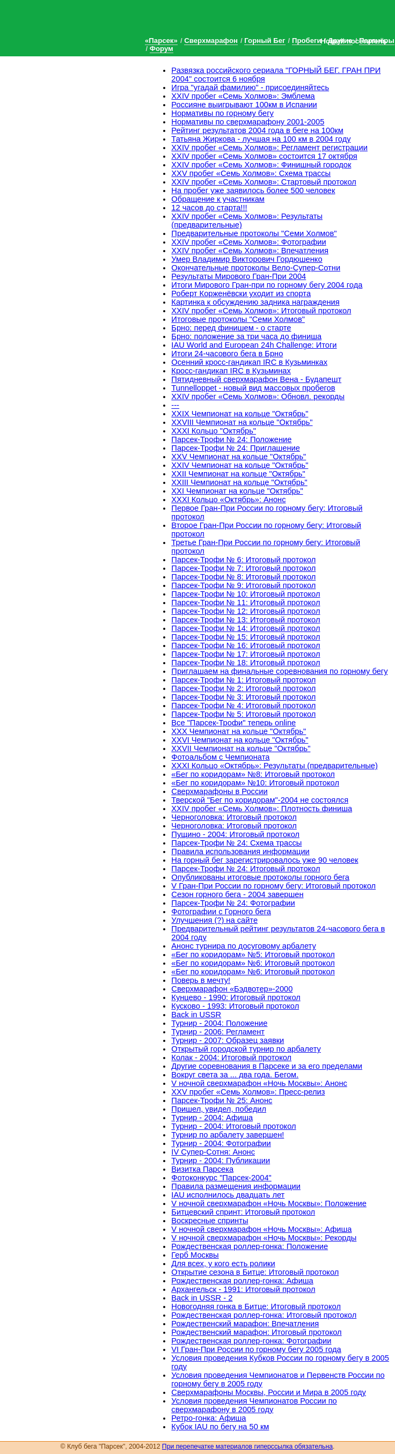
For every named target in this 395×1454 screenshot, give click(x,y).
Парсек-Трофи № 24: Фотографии (233, 903)
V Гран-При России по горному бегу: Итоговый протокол (273, 886)
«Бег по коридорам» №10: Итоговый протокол (255, 783)
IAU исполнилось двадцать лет (227, 1195)
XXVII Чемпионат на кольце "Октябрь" (240, 748)
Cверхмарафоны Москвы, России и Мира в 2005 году (268, 1392)
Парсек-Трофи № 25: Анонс (221, 1100)
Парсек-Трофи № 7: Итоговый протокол (243, 568)
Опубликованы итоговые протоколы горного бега (260, 877)
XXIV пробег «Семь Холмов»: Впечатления (249, 250)
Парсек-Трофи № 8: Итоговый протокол (243, 576)
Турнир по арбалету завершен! (227, 1134)
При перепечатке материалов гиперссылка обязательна (247, 1446)
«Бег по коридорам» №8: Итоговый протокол (252, 774)
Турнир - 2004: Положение (219, 1023)
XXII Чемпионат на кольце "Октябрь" (238, 473)
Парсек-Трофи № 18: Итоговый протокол (245, 662)
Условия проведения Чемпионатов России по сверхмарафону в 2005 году (254, 1405)
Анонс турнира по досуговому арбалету (243, 946)
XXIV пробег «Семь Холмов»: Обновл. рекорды (258, 396)
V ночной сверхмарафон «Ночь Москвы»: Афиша (261, 1229)
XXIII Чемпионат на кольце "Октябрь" (239, 482)
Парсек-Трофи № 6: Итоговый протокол (243, 559)
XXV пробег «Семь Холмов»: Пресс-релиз (248, 1092)
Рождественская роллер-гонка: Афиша (242, 1280)
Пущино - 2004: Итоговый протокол (235, 834)
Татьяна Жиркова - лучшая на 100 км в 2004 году (260, 139)
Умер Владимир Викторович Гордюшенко (246, 259)
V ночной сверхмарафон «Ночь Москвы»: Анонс (259, 1083)
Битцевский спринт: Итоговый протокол (243, 1212)
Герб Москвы (194, 1255)
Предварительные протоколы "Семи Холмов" (254, 233)
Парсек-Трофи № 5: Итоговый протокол (243, 714)
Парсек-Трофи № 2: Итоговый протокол (243, 688)
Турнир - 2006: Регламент (218, 1031)
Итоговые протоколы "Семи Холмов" (238, 319)
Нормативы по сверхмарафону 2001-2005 (247, 122)
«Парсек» (161, 40)
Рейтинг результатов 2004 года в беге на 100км (257, 130)
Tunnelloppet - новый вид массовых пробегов (253, 388)
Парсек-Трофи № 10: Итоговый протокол (245, 594)
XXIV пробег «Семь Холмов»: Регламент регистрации (269, 147)
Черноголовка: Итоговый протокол (233, 817)
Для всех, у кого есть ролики (223, 1263)
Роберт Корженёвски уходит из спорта (241, 293)
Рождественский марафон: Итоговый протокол (256, 1332)
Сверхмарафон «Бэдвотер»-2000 (231, 989)
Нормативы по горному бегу (222, 113)
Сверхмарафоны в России (219, 791)
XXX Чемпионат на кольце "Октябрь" (238, 731)
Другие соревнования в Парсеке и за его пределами (266, 1066)
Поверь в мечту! (200, 980)
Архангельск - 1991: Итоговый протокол (243, 1289)
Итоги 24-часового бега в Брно (227, 353)
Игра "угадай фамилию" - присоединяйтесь (250, 87)
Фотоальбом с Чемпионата (220, 757)
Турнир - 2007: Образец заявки (227, 1040)
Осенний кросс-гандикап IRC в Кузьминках (249, 362)
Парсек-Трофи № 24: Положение (231, 439)
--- (175, 405)
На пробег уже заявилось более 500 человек (253, 190)
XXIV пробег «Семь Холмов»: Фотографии (248, 242)
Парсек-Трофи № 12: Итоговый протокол (245, 611)
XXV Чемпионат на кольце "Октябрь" (238, 456)
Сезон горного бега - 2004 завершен (237, 894)
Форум (161, 49)
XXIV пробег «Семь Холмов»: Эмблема (242, 96)
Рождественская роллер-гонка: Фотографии (251, 1340)
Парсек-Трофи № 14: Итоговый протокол (245, 628)
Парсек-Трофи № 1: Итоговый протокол (243, 679)
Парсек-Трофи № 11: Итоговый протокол (245, 602)
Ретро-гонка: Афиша (208, 1418)
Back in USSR (196, 1014)
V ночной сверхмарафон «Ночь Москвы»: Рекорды (263, 1237)
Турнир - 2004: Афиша (212, 1117)
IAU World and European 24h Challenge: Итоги (254, 345)
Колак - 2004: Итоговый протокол (231, 1057)
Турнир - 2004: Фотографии (220, 1143)
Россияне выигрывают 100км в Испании (244, 104)
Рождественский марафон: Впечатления (245, 1323)
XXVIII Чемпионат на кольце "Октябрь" (241, 422)
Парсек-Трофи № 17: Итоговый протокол (245, 654)
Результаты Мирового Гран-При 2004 (238, 276)
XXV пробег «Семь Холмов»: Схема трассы (251, 173)
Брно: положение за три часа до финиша (246, 336)
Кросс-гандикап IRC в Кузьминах (231, 370)
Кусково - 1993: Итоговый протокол (235, 1006)
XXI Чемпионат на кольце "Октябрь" (237, 491)
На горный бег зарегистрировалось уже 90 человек (264, 860)
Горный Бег (264, 40)
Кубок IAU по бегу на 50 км (220, 1426)
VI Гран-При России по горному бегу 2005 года (256, 1349)
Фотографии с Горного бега (221, 911)
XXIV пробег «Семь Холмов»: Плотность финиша (261, 808)
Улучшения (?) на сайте (214, 920)
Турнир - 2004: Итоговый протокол (233, 1126)
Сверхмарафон (211, 40)
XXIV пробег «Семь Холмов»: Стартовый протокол (263, 182)
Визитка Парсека (202, 1169)
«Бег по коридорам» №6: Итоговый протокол (252, 963)
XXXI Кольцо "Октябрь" (213, 431)
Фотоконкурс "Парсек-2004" (221, 1177)
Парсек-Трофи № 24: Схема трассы (236, 843)
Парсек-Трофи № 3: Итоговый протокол (243, 697)
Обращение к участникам (218, 199)
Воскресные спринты (209, 1220)
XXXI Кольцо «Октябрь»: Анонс (228, 499)
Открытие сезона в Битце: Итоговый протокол (255, 1272)
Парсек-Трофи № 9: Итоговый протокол (243, 585)
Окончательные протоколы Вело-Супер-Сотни (255, 267)
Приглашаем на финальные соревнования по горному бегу (279, 671)
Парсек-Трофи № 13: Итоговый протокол (245, 619)
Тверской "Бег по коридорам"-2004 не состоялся (259, 800)
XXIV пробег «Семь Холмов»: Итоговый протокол (261, 310)
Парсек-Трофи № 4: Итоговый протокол (243, 705)
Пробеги (306, 40)
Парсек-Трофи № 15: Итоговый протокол (245, 637)
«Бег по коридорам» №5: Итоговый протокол (252, 954)
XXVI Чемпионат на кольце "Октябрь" (239, 740)
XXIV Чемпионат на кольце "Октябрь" (239, 465)
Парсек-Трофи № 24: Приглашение (235, 448)
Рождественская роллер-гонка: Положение (249, 1246)
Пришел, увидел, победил (218, 1109)
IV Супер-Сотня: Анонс (213, 1152)
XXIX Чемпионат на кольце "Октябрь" (239, 413)
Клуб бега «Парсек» (80, 23)
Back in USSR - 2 (201, 1298)
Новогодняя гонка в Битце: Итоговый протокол (256, 1306)
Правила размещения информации (236, 1186)
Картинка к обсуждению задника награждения (255, 302)
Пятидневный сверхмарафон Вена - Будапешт (256, 379)
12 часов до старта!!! (209, 207)
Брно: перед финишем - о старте (231, 328)
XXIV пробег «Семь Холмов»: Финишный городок (261, 164)
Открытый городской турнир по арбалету (246, 1049)
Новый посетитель (353, 41)
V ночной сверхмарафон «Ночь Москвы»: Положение (268, 1203)
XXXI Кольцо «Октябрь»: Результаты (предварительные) (274, 765)
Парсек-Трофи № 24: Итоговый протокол (245, 868)
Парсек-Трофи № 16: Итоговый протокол (245, 645)
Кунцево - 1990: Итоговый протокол (235, 997)
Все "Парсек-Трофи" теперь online (233, 722)
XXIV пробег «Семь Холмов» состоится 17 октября (264, 156)
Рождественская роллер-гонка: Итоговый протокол (263, 1315)
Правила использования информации (240, 851)
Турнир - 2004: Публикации (220, 1160)
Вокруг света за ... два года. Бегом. (234, 1074)
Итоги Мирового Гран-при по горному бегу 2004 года (266, 285)
